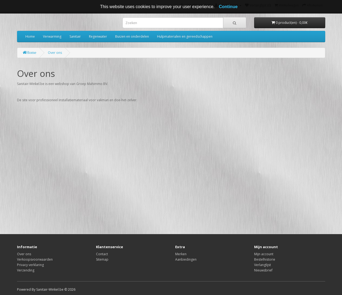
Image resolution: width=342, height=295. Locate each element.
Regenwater (98, 36)
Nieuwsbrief (263, 270)
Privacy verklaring (30, 265)
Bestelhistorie (264, 259)
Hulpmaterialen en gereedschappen (184, 36)
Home (30, 36)
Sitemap (102, 259)
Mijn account (263, 254)
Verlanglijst (262, 265)
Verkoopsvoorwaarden (35, 259)
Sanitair (75, 36)
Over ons (55, 52)
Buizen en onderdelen (132, 36)
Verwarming (52, 36)
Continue (228, 6)
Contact (102, 254)
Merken (181, 254)
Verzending (25, 270)
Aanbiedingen (186, 259)
